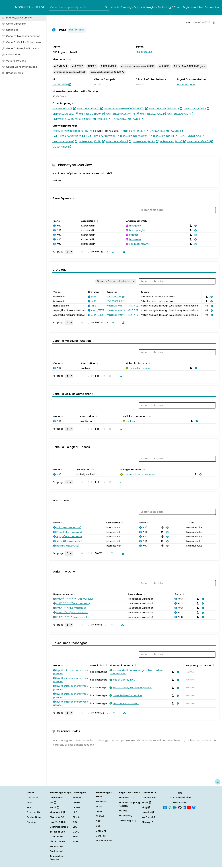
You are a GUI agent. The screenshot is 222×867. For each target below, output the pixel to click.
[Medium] (175, 807)
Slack (146, 802)
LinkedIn (148, 812)
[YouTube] (189, 807)
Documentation (59, 826)
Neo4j (54, 807)
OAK (98, 821)
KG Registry (125, 815)
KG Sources (56, 846)
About (115, 7)
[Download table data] (123, 251)
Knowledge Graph (131, 7)
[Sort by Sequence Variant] (76, 593)
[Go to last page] (112, 251)
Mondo (77, 797)
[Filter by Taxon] (115, 281)
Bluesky (147, 822)
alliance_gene (186, 84)
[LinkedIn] (184, 807)
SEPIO (76, 836)
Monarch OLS (126, 797)
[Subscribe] (165, 807)
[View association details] (195, 225)
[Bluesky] (193, 807)
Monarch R (57, 812)
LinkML (99, 811)
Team (30, 802)
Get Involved (149, 797)
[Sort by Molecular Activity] (149, 362)
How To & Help (58, 822)
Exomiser (101, 801)
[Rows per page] (69, 252)
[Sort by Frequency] (200, 665)
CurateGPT (102, 835)
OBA (75, 822)
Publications (34, 817)
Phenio (76, 817)
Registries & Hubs (193, 7)
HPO (75, 812)
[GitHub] (180, 807)
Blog (146, 807)
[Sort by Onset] (213, 665)
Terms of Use (57, 831)
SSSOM (100, 816)
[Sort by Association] (97, 220)
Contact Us (33, 812)
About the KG (57, 841)
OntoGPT (101, 830)
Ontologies (150, 7)
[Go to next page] (107, 251)
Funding (31, 822)
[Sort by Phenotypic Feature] (135, 665)
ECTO (76, 841)
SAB (29, 807)
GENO (76, 831)
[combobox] (79, 7)
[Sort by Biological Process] (143, 469)
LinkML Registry (127, 820)
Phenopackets (104, 840)
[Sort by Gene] (62, 220)
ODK (98, 825)
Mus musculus (144, 52)
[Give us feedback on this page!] (217, 782)
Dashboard (56, 851)
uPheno (77, 807)
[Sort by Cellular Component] (149, 416)
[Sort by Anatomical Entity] (149, 220)
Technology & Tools (170, 7)
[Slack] (169, 807)
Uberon (77, 802)
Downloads (56, 797)
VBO (75, 826)
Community (212, 7)
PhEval (99, 806)
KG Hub (123, 810)
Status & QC (57, 817)
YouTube (148, 817)
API (53, 802)
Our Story (32, 797)
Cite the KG (56, 836)
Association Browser (57, 858)
